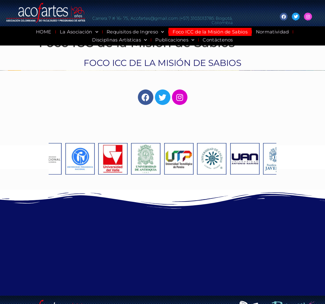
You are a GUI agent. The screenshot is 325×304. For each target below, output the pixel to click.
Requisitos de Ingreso (135, 32)
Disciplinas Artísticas (119, 40)
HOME (43, 32)
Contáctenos (218, 40)
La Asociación (79, 32)
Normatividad (272, 32)
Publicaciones (174, 40)
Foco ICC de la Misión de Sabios (210, 32)
